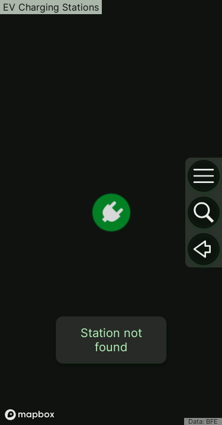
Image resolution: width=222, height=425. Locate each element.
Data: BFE (203, 421)
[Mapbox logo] (30, 414)
